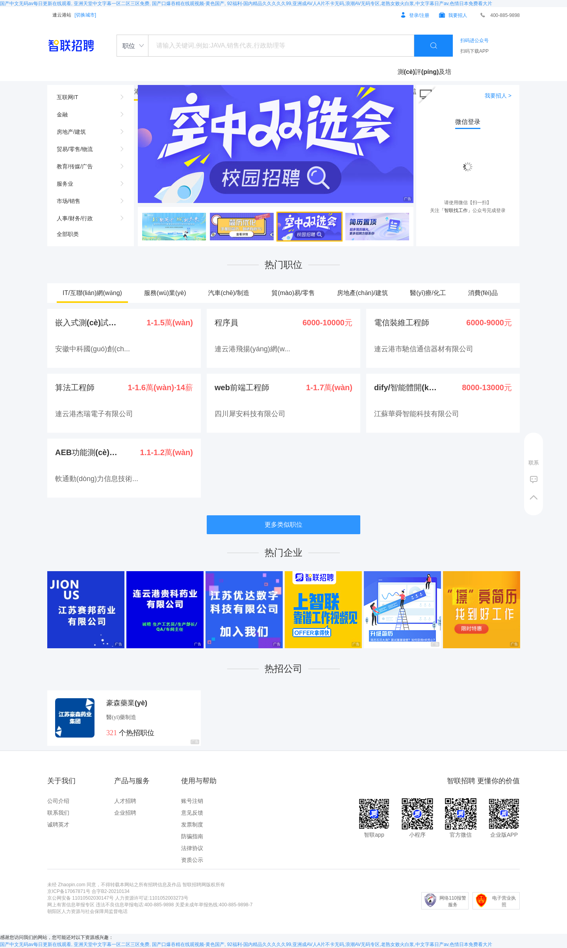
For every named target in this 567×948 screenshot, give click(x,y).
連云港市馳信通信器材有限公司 (423, 349)
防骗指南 (192, 836)
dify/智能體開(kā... (406, 387)
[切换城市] (85, 15)
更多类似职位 (283, 524)
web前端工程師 (242, 387)
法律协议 (192, 848)
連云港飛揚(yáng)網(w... (252, 349)
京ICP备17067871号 (68, 891)
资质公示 (192, 860)
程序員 (226, 322)
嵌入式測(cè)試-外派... (87, 322)
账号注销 (192, 801)
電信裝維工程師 (401, 322)
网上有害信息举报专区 (70, 904)
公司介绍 (58, 801)
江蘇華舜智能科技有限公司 (416, 414)
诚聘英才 (58, 824)
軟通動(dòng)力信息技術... (96, 479)
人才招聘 (125, 801)
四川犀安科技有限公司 (250, 414)
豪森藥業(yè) (126, 703)
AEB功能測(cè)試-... (87, 452)
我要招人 (453, 15)
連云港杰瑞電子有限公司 (94, 414)
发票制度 (192, 824)
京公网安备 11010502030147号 (80, 898)
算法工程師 (74, 387)
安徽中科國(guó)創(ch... (92, 349)
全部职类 (68, 234)
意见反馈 (192, 813)
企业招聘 (125, 813)
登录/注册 (415, 15)
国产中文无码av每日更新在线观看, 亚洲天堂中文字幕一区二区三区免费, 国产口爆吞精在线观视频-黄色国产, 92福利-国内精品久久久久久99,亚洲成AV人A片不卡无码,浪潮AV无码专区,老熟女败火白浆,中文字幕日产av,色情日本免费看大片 (246, 3)
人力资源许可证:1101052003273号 (151, 898)
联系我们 (58, 813)
